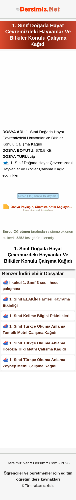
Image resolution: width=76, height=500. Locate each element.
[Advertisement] (38, 91)
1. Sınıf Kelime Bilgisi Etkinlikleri (39, 316)
